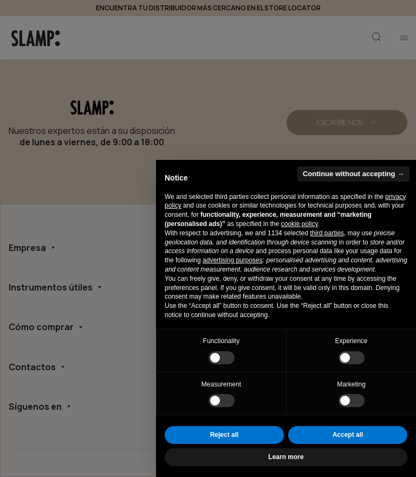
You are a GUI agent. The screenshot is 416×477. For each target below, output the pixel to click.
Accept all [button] (348, 435)
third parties (327, 233)
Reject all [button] (224, 435)
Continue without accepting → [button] (353, 174)
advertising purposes (233, 260)
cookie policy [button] (299, 224)
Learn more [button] (285, 457)
